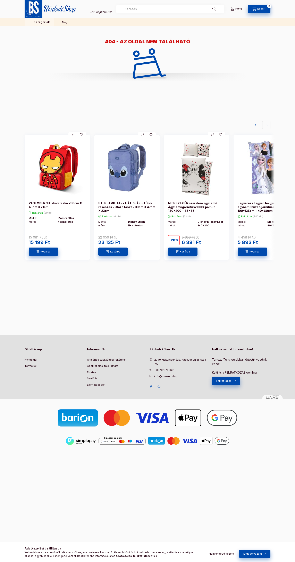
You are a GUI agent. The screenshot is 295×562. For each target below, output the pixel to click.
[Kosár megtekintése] (259, 9)
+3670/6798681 (101, 12)
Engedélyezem (252, 553)
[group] (147, 197)
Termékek (31, 365)
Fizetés (91, 372)
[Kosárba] (43, 252)
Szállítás (92, 378)
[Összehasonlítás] (73, 134)
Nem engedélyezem (221, 553)
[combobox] (170, 9)
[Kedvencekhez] (81, 134)
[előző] (256, 125)
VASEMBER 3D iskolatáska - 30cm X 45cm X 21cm (55, 205)
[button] (39, 22)
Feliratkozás (223, 380)
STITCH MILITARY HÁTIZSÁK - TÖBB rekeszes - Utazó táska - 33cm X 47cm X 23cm (126, 206)
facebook (151, 386)
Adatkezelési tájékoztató (102, 365)
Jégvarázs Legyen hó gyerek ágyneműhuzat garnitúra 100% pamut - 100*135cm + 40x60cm (266, 206)
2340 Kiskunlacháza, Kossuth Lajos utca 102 (180, 361)
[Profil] (237, 9)
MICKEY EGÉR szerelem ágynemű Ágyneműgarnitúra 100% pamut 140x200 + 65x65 (192, 206)
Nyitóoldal (31, 359)
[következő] (266, 125)
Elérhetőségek (96, 384)
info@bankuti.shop (166, 376)
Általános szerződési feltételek (106, 359)
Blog (65, 22)
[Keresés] (214, 9)
